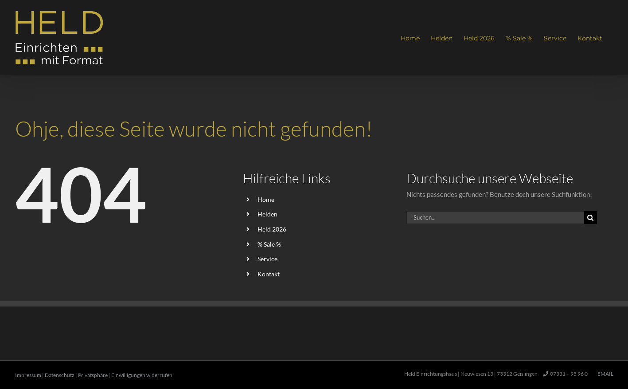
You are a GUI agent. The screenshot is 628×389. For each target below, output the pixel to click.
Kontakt (268, 274)
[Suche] (590, 217)
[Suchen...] (495, 217)
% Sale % (269, 244)
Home (265, 199)
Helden (267, 214)
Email (604, 373)
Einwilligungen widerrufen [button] (141, 375)
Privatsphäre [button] (93, 375)
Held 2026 (271, 229)
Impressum (28, 375)
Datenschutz (59, 375)
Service (267, 259)
